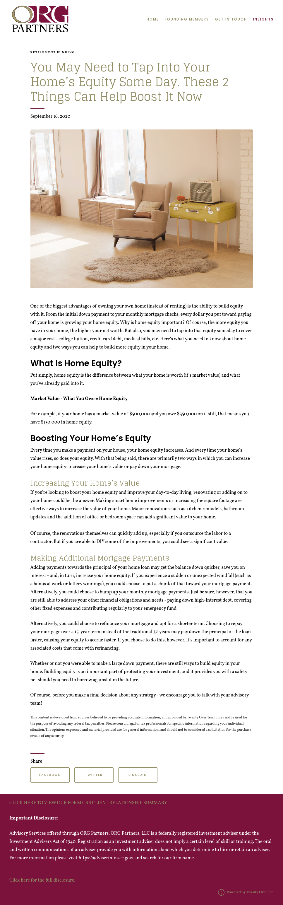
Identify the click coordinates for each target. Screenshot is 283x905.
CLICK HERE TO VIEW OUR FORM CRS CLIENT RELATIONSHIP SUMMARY (88, 803)
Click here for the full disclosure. (42, 880)
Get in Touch (231, 19)
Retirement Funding (52, 52)
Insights (263, 19)
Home (153, 19)
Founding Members (187, 19)
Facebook (50, 775)
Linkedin (137, 775)
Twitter (94, 775)
